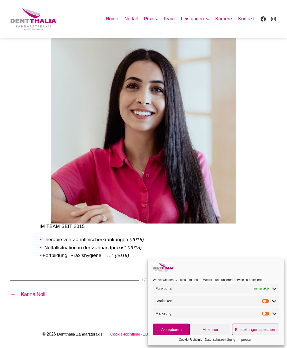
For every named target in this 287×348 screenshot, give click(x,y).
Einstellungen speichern (255, 329)
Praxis (150, 18)
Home (112, 18)
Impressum (245, 340)
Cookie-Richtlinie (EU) (129, 333)
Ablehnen (211, 329)
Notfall (131, 18)
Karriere (223, 18)
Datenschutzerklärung (220, 340)
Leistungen (192, 18)
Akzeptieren (171, 329)
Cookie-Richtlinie (190, 340)
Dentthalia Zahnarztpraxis (77, 333)
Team (169, 18)
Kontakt (246, 18)
